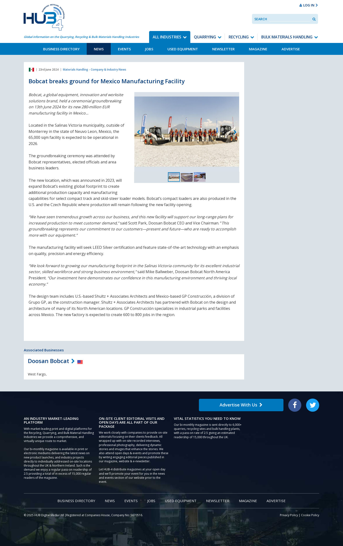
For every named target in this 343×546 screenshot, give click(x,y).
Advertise (291, 49)
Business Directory (61, 49)
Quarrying (205, 37)
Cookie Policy (310, 515)
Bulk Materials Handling (287, 37)
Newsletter (223, 49)
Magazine (258, 49)
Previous (138, 132)
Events (124, 49)
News (99, 49)
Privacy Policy (289, 515)
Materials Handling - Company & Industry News (94, 70)
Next (235, 132)
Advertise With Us (241, 405)
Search (260, 19)
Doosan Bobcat (48, 361)
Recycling (239, 37)
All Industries (167, 37)
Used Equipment (182, 49)
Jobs (149, 49)
